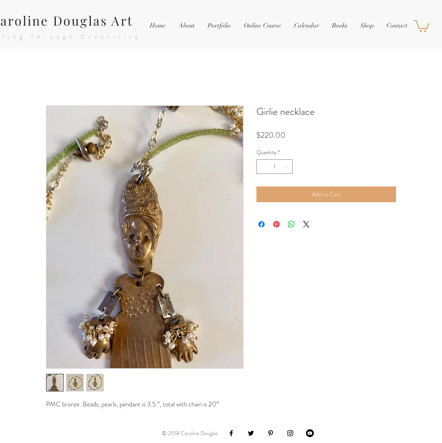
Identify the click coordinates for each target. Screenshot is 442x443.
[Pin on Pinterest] (276, 224)
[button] (219, 26)
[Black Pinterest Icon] (270, 433)
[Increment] (286, 167)
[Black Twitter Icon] (251, 433)
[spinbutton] (274, 167)
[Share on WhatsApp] (291, 224)
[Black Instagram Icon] (290, 433)
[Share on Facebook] (261, 224)
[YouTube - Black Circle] (310, 433)
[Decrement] (262, 167)
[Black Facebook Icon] (231, 433)
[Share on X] (306, 224)
